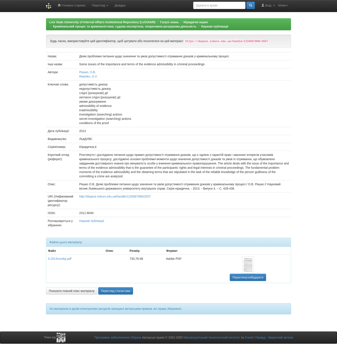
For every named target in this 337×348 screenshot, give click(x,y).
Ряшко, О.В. (87, 72)
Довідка (120, 5)
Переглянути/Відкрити (248, 277)
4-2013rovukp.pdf (59, 258)
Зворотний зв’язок (280, 337)
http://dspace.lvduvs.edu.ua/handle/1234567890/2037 (115, 196)
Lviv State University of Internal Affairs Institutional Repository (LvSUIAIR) (102, 22)
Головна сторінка (71, 5)
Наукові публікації (214, 26)
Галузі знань (169, 22)
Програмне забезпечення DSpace (117, 337)
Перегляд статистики (115, 291)
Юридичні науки (195, 22)
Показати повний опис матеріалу (72, 291)
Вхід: (268, 5)
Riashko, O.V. (88, 76)
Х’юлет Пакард (255, 337)
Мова (283, 5)
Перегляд (100, 5)
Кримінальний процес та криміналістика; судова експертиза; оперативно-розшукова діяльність (124, 26)
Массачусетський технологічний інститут (212, 337)
